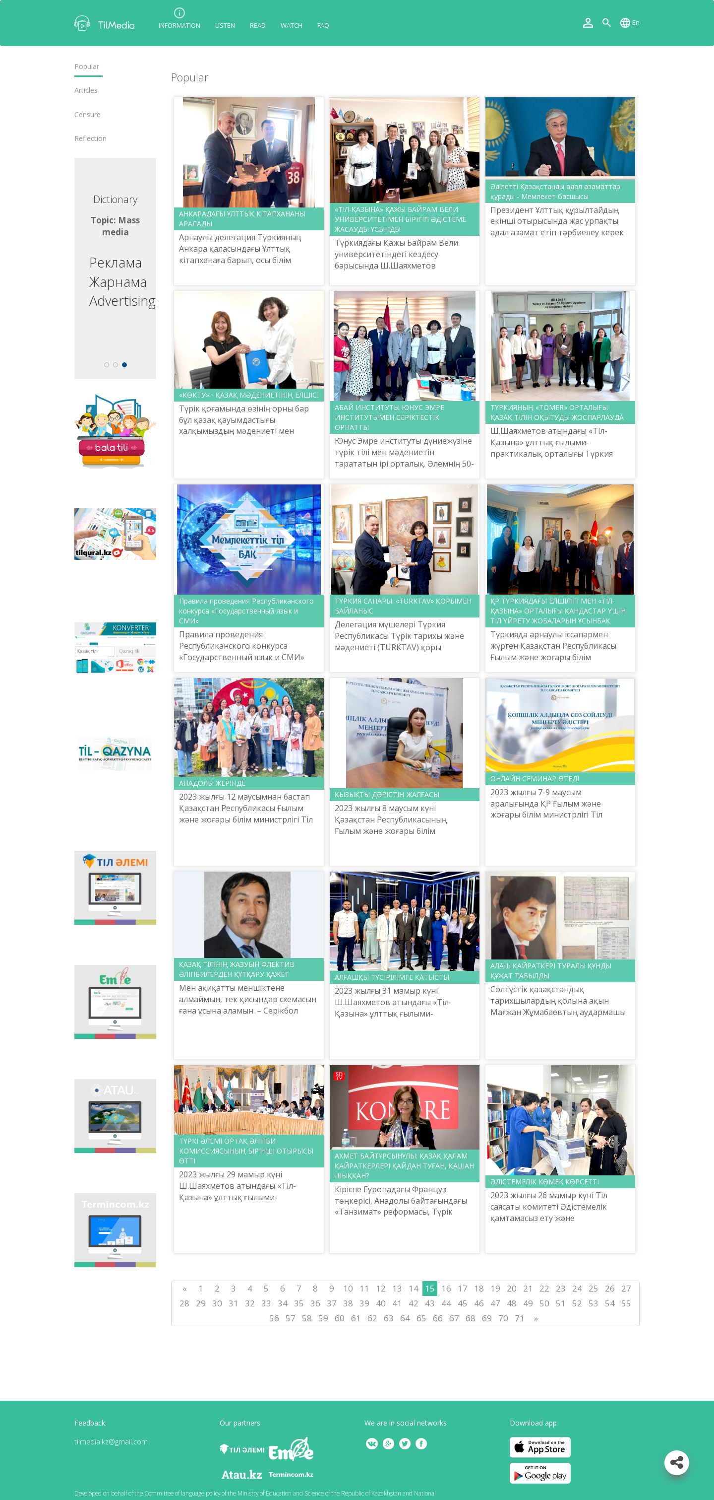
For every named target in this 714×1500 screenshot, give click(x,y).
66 (438, 1318)
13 (397, 1288)
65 (421, 1318)
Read (258, 25)
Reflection (90, 138)
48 (512, 1303)
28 (184, 1303)
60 (340, 1318)
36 (315, 1303)
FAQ (323, 25)
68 (471, 1318)
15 (430, 1288)
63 (389, 1318)
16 (446, 1288)
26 (610, 1288)
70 (503, 1318)
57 (291, 1318)
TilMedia (106, 23)
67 (454, 1318)
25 (593, 1288)
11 (364, 1288)
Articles (86, 90)
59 (323, 1318)
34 (283, 1303)
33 (266, 1303)
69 (487, 1318)
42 (413, 1303)
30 (217, 1303)
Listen (225, 25)
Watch (291, 25)
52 (577, 1303)
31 (233, 1303)
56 (274, 1318)
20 (512, 1288)
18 (479, 1288)
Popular (86, 66)
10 (348, 1288)
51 (561, 1303)
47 (495, 1303)
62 (372, 1318)
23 (561, 1288)
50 (544, 1303)
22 (544, 1288)
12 (381, 1288)
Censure (87, 114)
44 (446, 1303)
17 (463, 1288)
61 (356, 1318)
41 (397, 1303)
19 (495, 1288)
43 (430, 1303)
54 (610, 1303)
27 (626, 1288)
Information (179, 25)
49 (528, 1303)
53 (593, 1303)
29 (201, 1303)
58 (307, 1318)
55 (626, 1303)
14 (413, 1288)
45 (463, 1303)
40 (381, 1303)
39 (364, 1303)
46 (479, 1303)
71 (520, 1318)
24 (577, 1288)
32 (250, 1303)
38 (348, 1303)
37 (332, 1303)
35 (299, 1303)
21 (528, 1288)
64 (405, 1318)
